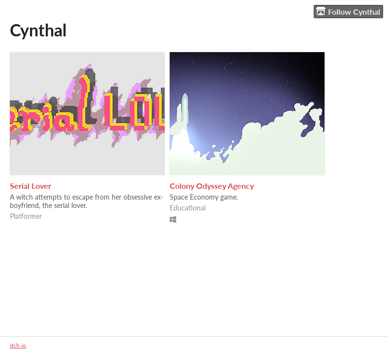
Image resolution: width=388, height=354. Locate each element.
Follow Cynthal (348, 11)
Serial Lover (30, 185)
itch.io (18, 345)
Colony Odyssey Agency (212, 185)
